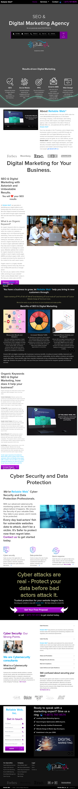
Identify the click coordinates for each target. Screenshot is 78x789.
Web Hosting (21, 774)
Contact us (10, 537)
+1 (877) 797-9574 (32, 615)
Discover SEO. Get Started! (8, 282)
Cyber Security (6, 776)
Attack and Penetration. (46, 656)
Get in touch (63, 35)
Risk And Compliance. (46, 664)
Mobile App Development (24, 769)
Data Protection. (44, 625)
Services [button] (44, 2)
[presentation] (70, 351)
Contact (55, 2)
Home (34, 2)
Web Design (20, 776)
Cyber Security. (44, 639)
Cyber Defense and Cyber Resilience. (50, 668)
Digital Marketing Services (9, 765)
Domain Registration (22, 772)
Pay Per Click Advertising (9, 769)
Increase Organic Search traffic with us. (9, 467)
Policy (33, 765)
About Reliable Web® (22, 765)
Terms (33, 767)
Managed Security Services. (47, 660)
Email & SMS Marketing (8, 772)
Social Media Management (9, 774)
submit (11, 749)
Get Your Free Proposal (36, 609)
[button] (37, 700)
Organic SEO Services (8, 767)
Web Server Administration (24, 767)
